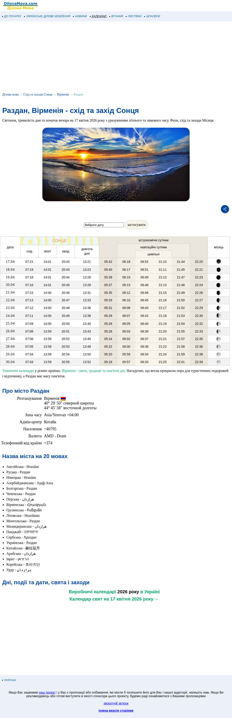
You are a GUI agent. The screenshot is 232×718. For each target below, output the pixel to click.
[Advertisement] (116, 57)
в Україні (150, 591)
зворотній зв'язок (116, 703)
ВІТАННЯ (116, 16)
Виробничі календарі (92, 591)
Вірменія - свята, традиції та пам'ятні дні (93, 371)
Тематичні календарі (18, 371)
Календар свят (86, 598)
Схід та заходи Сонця (37, 94)
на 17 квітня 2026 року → (131, 598)
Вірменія (63, 94)
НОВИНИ (80, 16)
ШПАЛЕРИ (152, 16)
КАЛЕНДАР (98, 16)
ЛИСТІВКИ (133, 16)
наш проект (47, 692)
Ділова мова (10, 94)
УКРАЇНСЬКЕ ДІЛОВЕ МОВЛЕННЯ (47, 16)
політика (9, 680)
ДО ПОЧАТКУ (12, 16)
